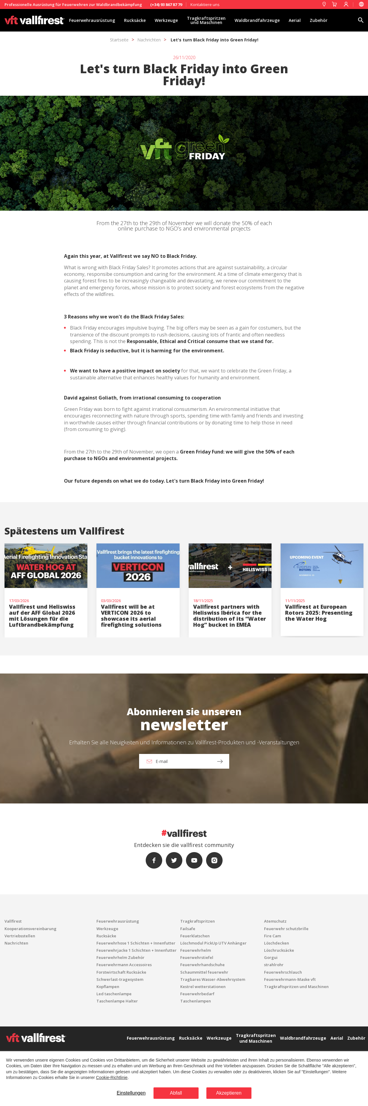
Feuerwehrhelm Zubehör (120, 957)
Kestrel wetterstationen (203, 986)
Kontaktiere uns (205, 4)
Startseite (119, 40)
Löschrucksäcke (279, 950)
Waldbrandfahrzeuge (257, 20)
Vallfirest (13, 921)
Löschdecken (276, 943)
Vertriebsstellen (20, 936)
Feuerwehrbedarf (197, 993)
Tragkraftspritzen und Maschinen (206, 20)
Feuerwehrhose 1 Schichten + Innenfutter (135, 943)
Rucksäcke (135, 20)
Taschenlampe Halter (117, 1001)
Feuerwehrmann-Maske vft (290, 979)
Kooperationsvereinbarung (30, 928)
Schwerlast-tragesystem (119, 979)
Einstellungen (131, 1092)
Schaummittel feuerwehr (204, 972)
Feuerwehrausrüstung (92, 20)
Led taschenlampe (114, 993)
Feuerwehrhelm (195, 950)
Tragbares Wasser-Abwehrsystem (212, 979)
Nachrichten (149, 40)
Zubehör (318, 20)
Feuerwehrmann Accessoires (124, 964)
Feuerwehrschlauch (283, 972)
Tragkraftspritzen (197, 921)
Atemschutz (275, 921)
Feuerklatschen (195, 936)
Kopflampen (107, 986)
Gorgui (271, 957)
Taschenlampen (195, 1001)
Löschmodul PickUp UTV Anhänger (213, 943)
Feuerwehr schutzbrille (286, 928)
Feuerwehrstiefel (196, 957)
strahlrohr (274, 964)
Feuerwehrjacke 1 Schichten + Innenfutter (136, 950)
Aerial (295, 20)
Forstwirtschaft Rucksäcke (121, 972)
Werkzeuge (166, 20)
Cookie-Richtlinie (112, 1077)
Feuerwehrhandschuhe (202, 964)
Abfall (176, 1092)
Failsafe (187, 928)
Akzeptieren (229, 1092)
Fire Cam (272, 936)
